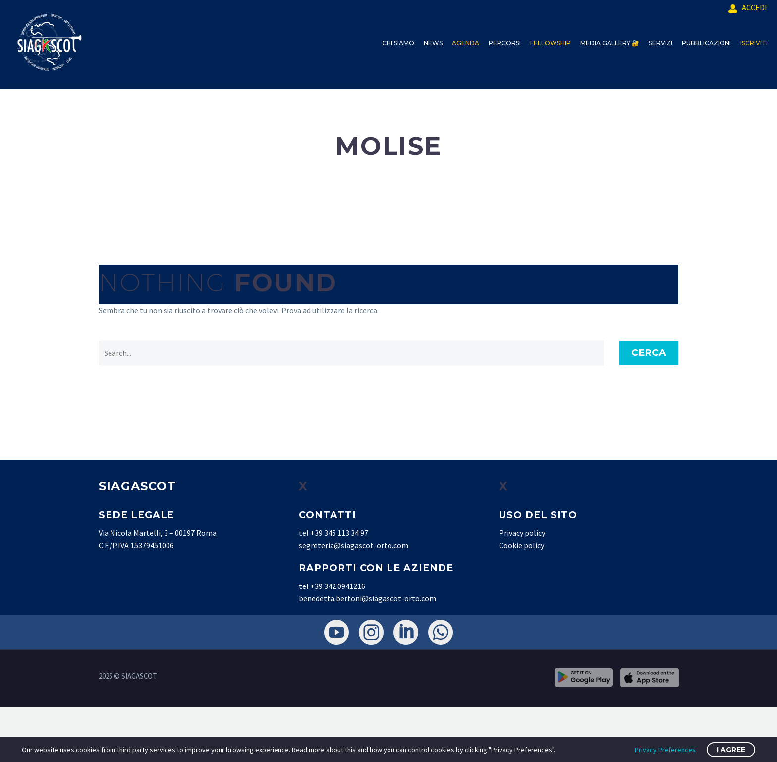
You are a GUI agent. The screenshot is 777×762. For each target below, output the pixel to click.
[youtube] (336, 632)
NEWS (433, 43)
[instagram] (371, 632)
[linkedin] (405, 632)
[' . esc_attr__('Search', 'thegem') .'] (351, 353)
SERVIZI (660, 43)
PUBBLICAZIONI (706, 43)
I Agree (731, 749)
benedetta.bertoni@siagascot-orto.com (367, 598)
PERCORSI (505, 43)
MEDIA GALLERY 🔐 (609, 43)
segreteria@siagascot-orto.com (353, 545)
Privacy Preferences (665, 749)
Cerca (648, 352)
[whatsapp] (440, 632)
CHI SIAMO (398, 43)
